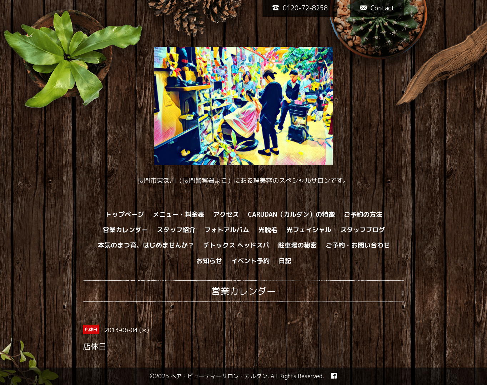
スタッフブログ (362, 229)
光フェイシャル (308, 229)
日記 (284, 260)
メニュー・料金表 (178, 214)
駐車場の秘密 (297, 245)
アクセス (226, 214)
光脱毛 (267, 229)
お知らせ (209, 260)
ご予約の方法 (363, 214)
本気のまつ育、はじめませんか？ (146, 245)
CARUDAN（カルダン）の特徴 (291, 214)
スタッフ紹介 (176, 229)
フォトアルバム (226, 229)
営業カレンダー (125, 229)
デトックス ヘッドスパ (236, 245)
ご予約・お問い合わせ (358, 245)
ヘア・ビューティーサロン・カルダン (218, 376)
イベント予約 (250, 260)
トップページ (124, 214)
